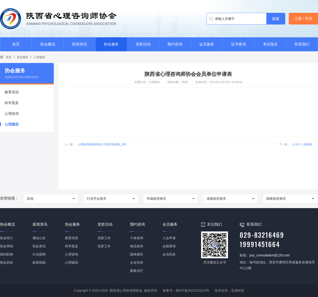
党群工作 (104, 238)
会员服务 (206, 44)
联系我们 (302, 44)
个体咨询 (136, 238)
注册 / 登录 (303, 19)
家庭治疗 (136, 271)
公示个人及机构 (302, 144)
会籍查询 (169, 246)
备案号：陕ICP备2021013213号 (186, 290)
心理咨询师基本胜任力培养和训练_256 (102, 144)
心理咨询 (12, 113)
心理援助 (39, 57)
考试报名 (270, 44)
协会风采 (6, 262)
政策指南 (39, 262)
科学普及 (12, 103)
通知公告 (39, 238)
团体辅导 (136, 254)
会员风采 (169, 254)
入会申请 (169, 238)
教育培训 (12, 92)
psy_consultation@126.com (269, 255)
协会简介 (6, 238)
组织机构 (6, 254)
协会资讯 (39, 246)
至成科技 (237, 290)
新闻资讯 (79, 44)
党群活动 (143, 44)
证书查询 (238, 44)
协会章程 (6, 246)
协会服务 (111, 44)
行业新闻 (39, 254)
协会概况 (47, 44)
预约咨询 (174, 44)
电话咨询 (136, 246)
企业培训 (136, 262)
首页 (16, 44)
